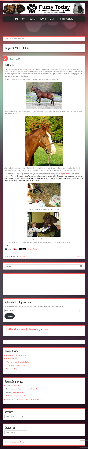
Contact (33, 18)
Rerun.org (68, 242)
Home (16, 18)
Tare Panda (15, 385)
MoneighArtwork (64, 174)
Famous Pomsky (11, 358)
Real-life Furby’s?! (18, 392)
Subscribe (10, 316)
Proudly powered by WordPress (14, 442)
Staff (52, 18)
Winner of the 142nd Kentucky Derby (17, 362)
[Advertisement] (44, 30)
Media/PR (43, 18)
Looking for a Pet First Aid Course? (17, 355)
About (24, 18)
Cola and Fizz (22, 256)
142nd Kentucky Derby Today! (15, 365)
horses (80, 256)
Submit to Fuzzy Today (65, 18)
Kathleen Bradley (11, 396)
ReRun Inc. (9, 65)
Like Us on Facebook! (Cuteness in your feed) (26, 329)
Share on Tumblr (32, 249)
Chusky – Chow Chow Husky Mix (27, 389)
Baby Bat (22, 396)
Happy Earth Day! (11, 369)
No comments (11, 256)
